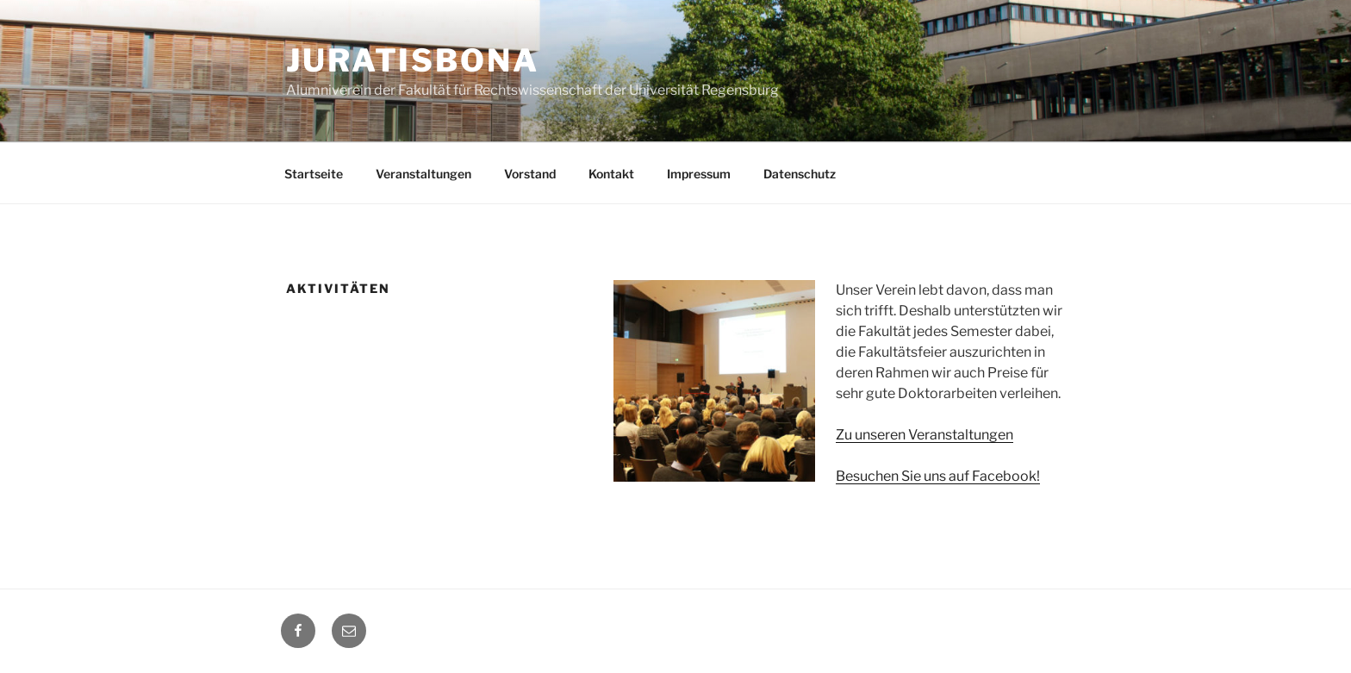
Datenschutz (799, 173)
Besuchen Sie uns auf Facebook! (938, 476)
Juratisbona (412, 60)
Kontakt (611, 173)
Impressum (699, 173)
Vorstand (530, 173)
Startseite (313, 173)
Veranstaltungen (423, 173)
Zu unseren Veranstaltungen (924, 435)
